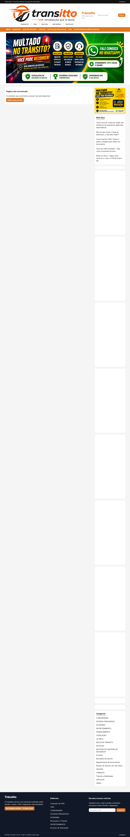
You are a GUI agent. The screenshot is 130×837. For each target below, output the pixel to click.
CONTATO (42, 29)
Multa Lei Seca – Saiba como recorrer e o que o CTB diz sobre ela (109, 158)
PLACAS (99, 755)
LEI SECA (99, 739)
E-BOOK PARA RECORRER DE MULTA (86, 29)
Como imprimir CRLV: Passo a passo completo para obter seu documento (108, 141)
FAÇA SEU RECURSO (29, 29)
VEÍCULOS (100, 780)
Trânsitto (88, 13)
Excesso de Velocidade (59, 828)
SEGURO (99, 769)
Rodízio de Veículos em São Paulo (109, 766)
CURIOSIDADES (102, 718)
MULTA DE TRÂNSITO (104, 742)
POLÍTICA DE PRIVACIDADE (56, 29)
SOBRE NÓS (16, 29)
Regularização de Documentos (108, 762)
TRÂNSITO (100, 773)
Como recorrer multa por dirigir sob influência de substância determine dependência (110, 125)
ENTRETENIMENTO (103, 728)
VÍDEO (98, 783)
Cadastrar (121, 810)
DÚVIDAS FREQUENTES (105, 721)
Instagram (122, 1)
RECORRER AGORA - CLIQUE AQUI (19, 808)
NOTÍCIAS (100, 746)
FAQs (70, 29)
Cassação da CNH (57, 803)
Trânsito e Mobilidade (104, 776)
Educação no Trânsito (58, 821)
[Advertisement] (110, 203)
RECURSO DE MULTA (104, 759)
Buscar (121, 15)
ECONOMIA (100, 725)
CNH (52, 807)
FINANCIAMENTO (103, 732)
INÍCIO (8, 29)
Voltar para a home (15, 100)
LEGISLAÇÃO (101, 735)
